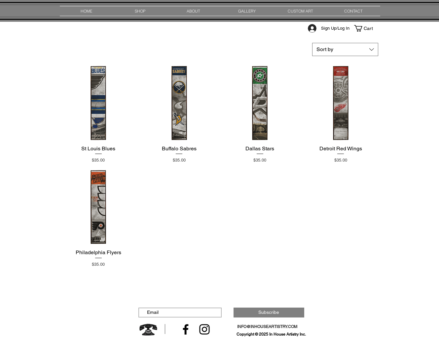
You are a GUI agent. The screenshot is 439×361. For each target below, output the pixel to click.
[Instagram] (204, 329)
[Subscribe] (269, 312)
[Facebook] (186, 329)
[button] (366, 28)
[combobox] (345, 49)
